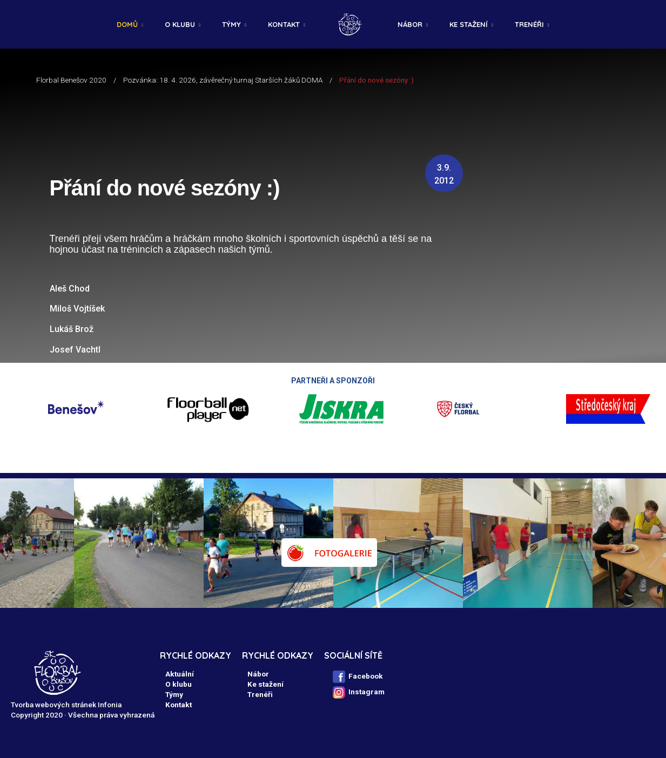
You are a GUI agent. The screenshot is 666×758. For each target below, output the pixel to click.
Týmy (231, 24)
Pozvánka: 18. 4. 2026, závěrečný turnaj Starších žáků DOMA (222, 80)
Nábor (410, 24)
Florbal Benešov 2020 (71, 80)
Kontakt (284, 24)
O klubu (180, 24)
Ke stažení (468, 24)
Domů (127, 24)
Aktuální (179, 673)
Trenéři (529, 24)
